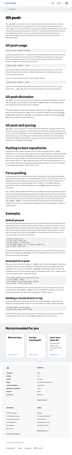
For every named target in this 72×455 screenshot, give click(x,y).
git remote (27, 33)
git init (36, 165)
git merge (42, 138)
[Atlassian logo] (10, 3)
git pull (15, 135)
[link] (59, 3)
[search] (52, 3)
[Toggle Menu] (67, 3)
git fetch (35, 28)
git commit (12, 264)
